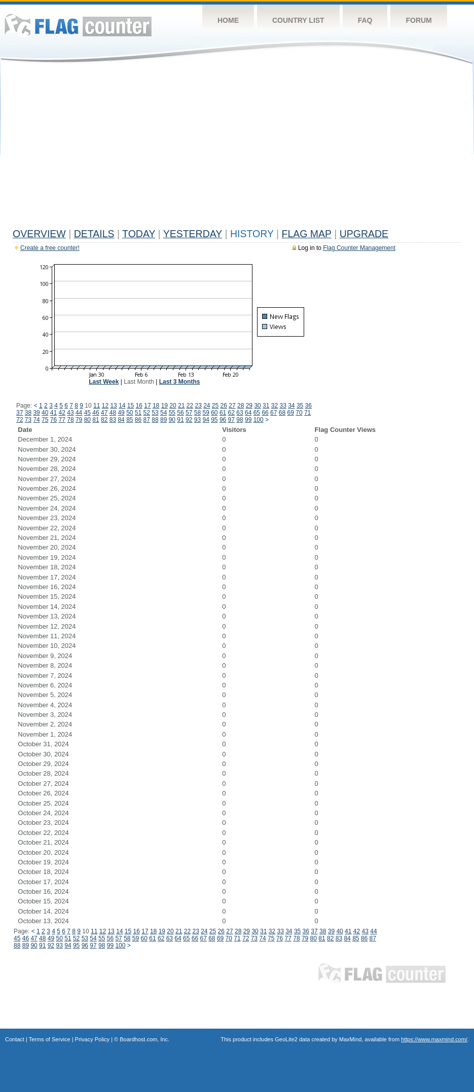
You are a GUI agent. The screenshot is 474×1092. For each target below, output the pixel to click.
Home (228, 20)
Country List (298, 20)
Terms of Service (49, 1039)
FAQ (365, 20)
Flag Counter (78, 25)
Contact (14, 1039)
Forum (418, 20)
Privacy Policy (92, 1039)
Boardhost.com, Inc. (144, 1039)
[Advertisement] (237, 148)
